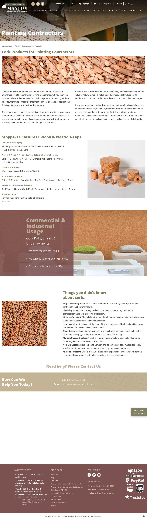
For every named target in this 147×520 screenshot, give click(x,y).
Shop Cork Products (42, 11)
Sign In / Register (102, 4)
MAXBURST (98, 516)
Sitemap (54, 506)
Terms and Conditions (59, 503)
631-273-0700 (103, 491)
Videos (123, 11)
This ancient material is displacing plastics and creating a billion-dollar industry (29, 484)
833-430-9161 (78, 379)
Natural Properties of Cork (91, 11)
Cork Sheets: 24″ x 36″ (59, 491)
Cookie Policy (56, 497)
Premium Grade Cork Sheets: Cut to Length (67, 488)
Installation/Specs (65, 11)
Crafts (132, 11)
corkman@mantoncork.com (79, 384)
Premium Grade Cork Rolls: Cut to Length (66, 485)
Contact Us (59, 4)
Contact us (139, 411)
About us (113, 11)
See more (6, 201)
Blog (142, 11)
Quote (72, 4)
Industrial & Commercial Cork (62, 494)
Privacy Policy (56, 500)
